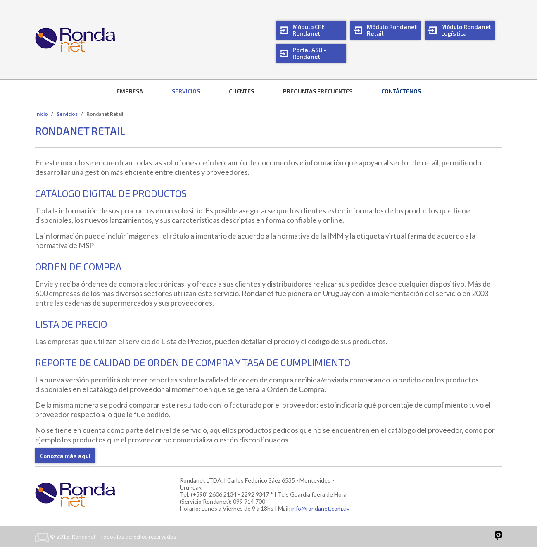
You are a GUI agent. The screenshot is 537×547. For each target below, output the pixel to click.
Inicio (41, 114)
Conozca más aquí (65, 455)
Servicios (67, 114)
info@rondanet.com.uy (320, 508)
